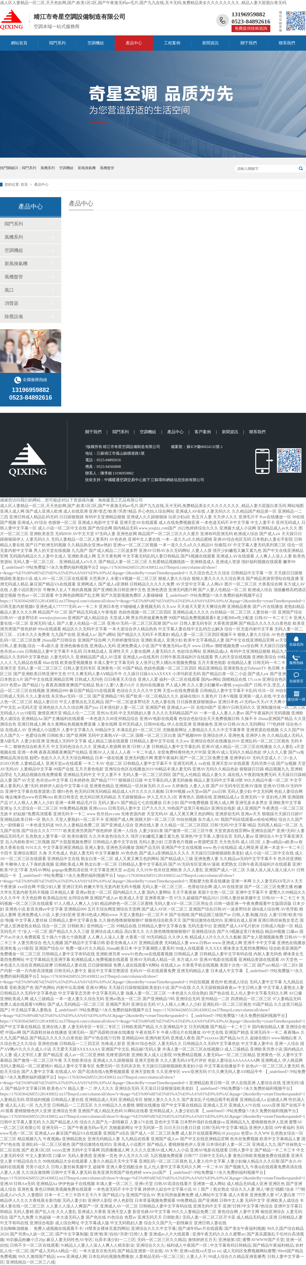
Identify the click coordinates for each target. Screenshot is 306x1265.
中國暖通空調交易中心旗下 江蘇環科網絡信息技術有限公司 (154, 480)
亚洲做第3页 (229, 1239)
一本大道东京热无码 (97, 1251)
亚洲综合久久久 (150, 1245)
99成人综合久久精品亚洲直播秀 (236, 1256)
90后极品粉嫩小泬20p (25, 1239)
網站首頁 (19, 43)
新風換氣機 (87, 168)
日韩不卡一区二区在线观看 (34, 1245)
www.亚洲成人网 (72, 1256)
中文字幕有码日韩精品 (230, 1245)
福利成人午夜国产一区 (187, 1245)
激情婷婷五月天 (202, 1239)
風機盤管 (107, 168)
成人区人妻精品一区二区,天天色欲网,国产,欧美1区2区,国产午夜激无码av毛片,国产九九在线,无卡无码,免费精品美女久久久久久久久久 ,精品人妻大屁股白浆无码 (143, 3)
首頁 (25, 184)
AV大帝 (171, 1251)
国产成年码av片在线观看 (200, 1228)
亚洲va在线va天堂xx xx (200, 1251)
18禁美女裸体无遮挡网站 (106, 1228)
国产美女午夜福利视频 (244, 1228)
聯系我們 (287, 43)
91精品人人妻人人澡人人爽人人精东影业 (97, 1245)
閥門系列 (57, 43)
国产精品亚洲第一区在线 (140, 1251)
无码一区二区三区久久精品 (161, 1239)
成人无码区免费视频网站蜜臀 (249, 1251)
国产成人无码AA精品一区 (53, 1251)
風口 (9, 290)
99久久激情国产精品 (36, 1256)
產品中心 (134, 43)
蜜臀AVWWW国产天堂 (263, 1239)
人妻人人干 (196, 1256)
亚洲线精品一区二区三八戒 (30, 1262)
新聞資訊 (210, 43)
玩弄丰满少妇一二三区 (115, 1239)
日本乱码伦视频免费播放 (110, 1256)
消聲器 (11, 303)
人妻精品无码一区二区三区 (159, 1256)
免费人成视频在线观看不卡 (58, 1228)
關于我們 (248, 43)
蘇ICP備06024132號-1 (204, 447)
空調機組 (95, 43)
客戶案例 (203, 432)
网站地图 (295, 506)
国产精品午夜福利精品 (273, 1245)
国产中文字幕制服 (71, 1234)
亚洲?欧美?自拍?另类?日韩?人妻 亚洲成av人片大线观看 (140, 1234)
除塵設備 (14, 316)
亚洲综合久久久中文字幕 (153, 1228)
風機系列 (48, 168)
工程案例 (172, 43)
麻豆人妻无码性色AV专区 (69, 1239)
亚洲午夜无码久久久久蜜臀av (218, 1234)
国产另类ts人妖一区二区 (32, 1234)
